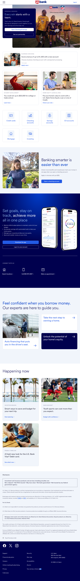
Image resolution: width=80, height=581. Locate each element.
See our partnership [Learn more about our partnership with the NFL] (19, 34)
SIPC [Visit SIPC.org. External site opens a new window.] (24, 498)
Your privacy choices (34, 569)
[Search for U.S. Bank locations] (8, 271)
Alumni (29, 565)
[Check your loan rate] (48, 103)
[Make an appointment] (48, 271)
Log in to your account (20, 247)
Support (5, 553)
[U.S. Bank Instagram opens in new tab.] (16, 545)
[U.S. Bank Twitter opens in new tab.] (10, 545)
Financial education (8, 557)
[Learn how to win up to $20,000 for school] (7, 103)
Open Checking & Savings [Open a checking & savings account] (19, 29)
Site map (29, 557)
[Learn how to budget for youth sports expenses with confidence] (51, 417)
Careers (5, 561)
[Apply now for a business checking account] (25, 65)
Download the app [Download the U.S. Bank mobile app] (20, 242)
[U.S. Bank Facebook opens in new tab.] (4, 545)
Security (29, 553)
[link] (48, 54)
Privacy (5, 569)
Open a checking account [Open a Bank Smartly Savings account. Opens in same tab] (51, 181)
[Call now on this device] (28, 271)
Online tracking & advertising (11, 565)
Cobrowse (6, 573)
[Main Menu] (4, 2)
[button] (74, 2)
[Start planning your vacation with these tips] (10, 417)
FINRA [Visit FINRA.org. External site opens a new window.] (19, 498)
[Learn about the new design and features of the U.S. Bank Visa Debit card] (10, 462)
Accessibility (30, 561)
